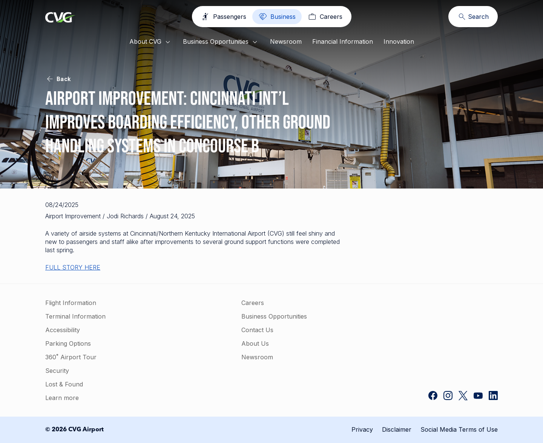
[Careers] (324, 16)
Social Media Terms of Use (459, 429)
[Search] (473, 16)
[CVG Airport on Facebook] (432, 396)
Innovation (398, 41)
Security (57, 370)
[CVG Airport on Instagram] (447, 396)
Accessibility (62, 330)
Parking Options (68, 343)
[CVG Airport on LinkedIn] (493, 396)
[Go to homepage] (60, 18)
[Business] (277, 16)
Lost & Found (64, 384)
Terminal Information (75, 316)
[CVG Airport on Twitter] (463, 396)
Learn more (62, 398)
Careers (230, 303)
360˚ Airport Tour (71, 357)
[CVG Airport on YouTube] (478, 396)
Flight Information (70, 303)
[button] (441, 327)
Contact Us (235, 330)
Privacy (362, 429)
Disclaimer (396, 429)
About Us (233, 343)
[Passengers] (224, 16)
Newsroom (286, 41)
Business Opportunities (221, 42)
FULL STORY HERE (72, 267)
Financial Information (342, 41)
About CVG (150, 42)
